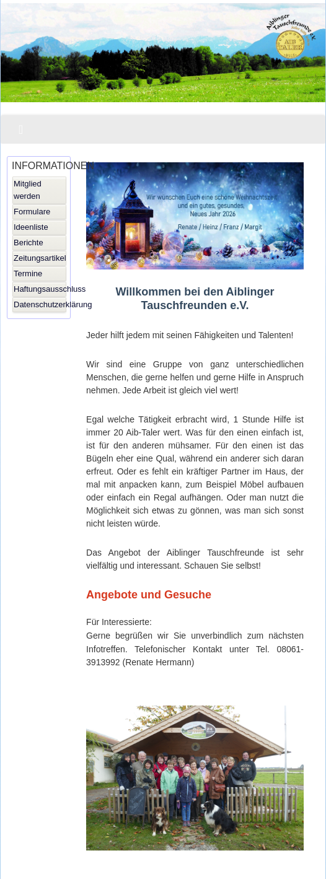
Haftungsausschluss (40, 289)
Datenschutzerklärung (40, 304)
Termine (28, 273)
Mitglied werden (28, 190)
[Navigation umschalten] (21, 129)
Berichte (28, 242)
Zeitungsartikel (40, 258)
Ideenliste (31, 227)
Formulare (32, 211)
